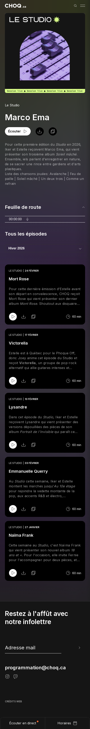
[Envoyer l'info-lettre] (79, 647)
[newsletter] (43, 647)
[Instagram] (7, 676)
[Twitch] (15, 676)
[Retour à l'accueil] (15, 6)
